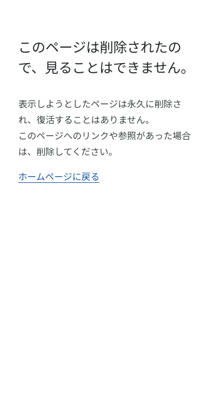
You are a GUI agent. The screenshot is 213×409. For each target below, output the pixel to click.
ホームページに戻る (58, 176)
